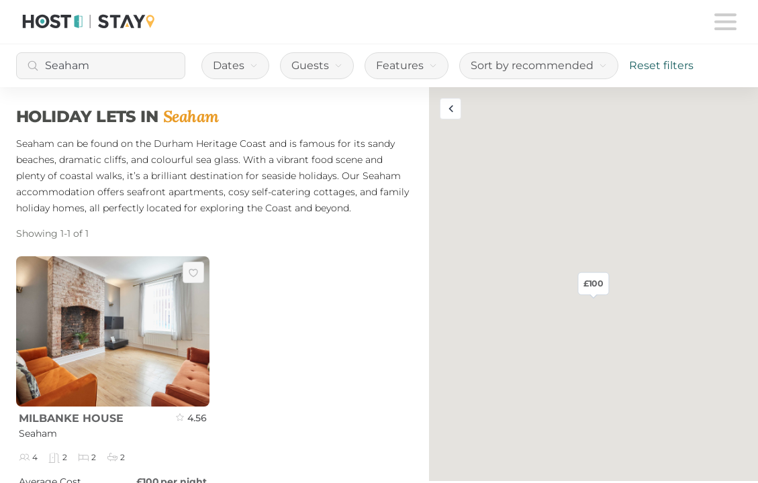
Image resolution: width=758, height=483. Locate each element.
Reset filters (661, 65)
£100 (593, 283)
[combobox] (100, 65)
